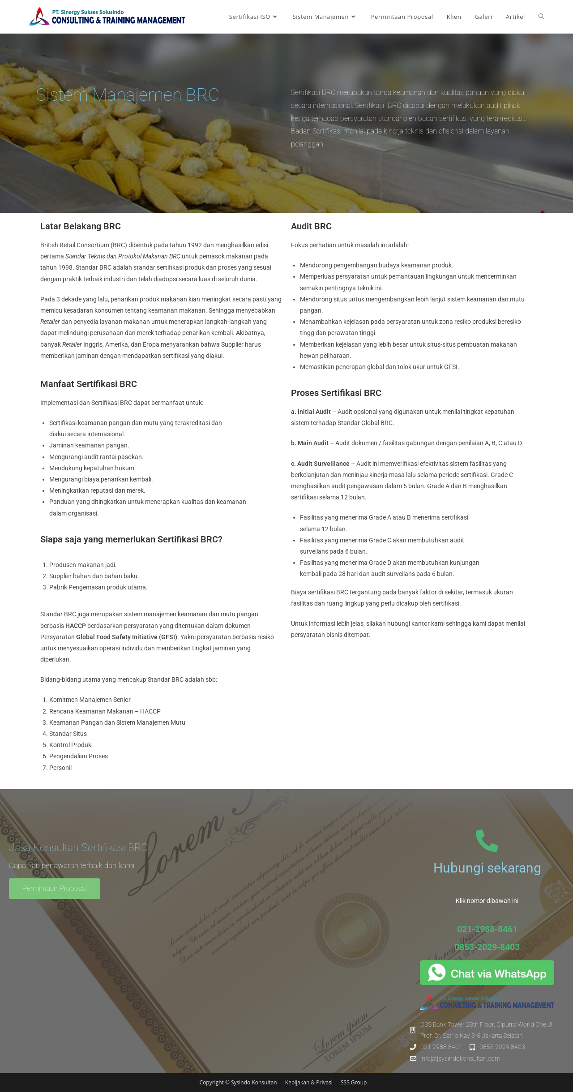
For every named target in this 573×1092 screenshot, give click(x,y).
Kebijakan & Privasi (309, 1082)
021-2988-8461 (487, 929)
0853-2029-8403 (487, 947)
